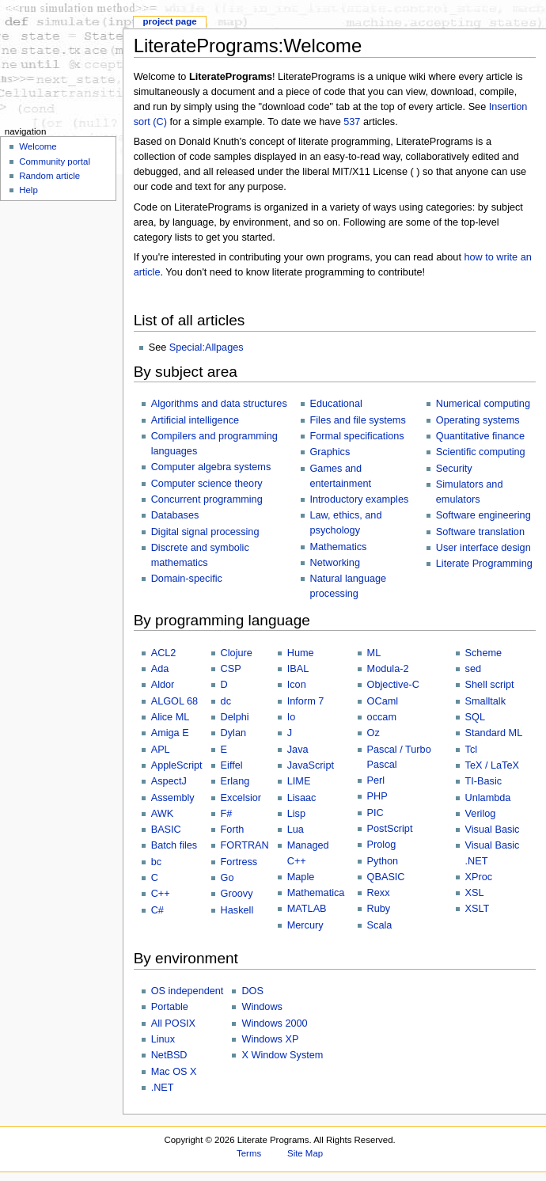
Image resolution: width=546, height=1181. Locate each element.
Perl (376, 780)
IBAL (298, 668)
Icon (296, 684)
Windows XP (269, 1039)
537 (351, 121)
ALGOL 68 (174, 701)
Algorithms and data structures (219, 403)
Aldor (163, 684)
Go (227, 877)
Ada (160, 668)
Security (454, 468)
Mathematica (316, 892)
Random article (49, 175)
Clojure (236, 653)
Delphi (235, 717)
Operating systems (478, 420)
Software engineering (483, 515)
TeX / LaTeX (492, 765)
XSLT (477, 908)
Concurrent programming (207, 499)
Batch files (174, 845)
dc (226, 701)
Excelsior (241, 797)
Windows (261, 1006)
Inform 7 (305, 701)
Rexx (378, 892)
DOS (252, 991)
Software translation (480, 531)
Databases (175, 515)
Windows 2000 (274, 1023)
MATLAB (307, 908)
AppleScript (177, 765)
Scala (379, 925)
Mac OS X (174, 1071)
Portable (169, 1006)
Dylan (233, 733)
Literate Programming (484, 563)
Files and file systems (358, 420)
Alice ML (170, 717)
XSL (474, 892)
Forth (233, 829)
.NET (162, 1087)
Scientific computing (480, 452)
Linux (163, 1039)
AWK (162, 813)
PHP (377, 796)
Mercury (305, 925)
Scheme (483, 653)
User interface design (483, 547)
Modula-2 (388, 668)
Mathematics (338, 547)
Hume (300, 653)
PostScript (390, 828)
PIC (375, 812)
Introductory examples (359, 499)
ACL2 (163, 653)
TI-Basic (483, 781)
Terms (249, 1153)
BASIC (166, 829)
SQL (475, 717)
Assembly (173, 797)
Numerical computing (483, 403)
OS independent (187, 991)
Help (28, 190)
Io (291, 717)
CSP (231, 668)
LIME (299, 781)
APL (160, 749)
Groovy (237, 893)
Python (383, 861)
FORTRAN (245, 845)
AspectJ (169, 781)
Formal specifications (357, 436)
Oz (373, 733)
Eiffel (232, 765)
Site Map (305, 1153)
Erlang (235, 781)
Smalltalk (485, 701)
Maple (301, 877)
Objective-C (393, 684)
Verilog (480, 813)
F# (227, 813)
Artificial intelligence (195, 420)
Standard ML (494, 733)
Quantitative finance (480, 436)
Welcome (38, 146)
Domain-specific (186, 578)
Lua (295, 829)
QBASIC (386, 877)
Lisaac (302, 797)
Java (298, 749)
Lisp (296, 813)
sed (473, 668)
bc (156, 862)
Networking (335, 562)
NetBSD (169, 1055)
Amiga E (170, 733)
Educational (336, 403)
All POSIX (173, 1023)
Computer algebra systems (211, 467)
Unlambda (488, 797)
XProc (479, 877)
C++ (160, 893)
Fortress (239, 862)
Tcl (471, 749)
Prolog (381, 844)
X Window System (282, 1055)
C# (157, 910)
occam (381, 717)
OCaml (382, 701)
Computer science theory (207, 483)
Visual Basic (492, 829)
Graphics (330, 452)
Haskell (237, 910)
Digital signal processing (205, 531)
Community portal (54, 161)
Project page (169, 21)
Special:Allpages (206, 347)
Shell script (489, 684)
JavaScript (310, 765)
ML (374, 653)
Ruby (379, 908)
